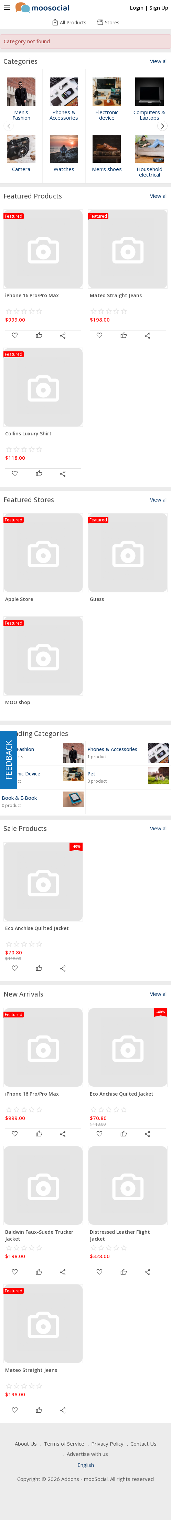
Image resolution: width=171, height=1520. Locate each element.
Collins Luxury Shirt (28, 433)
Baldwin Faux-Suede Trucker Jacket (39, 1235)
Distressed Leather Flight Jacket (120, 1235)
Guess (97, 599)
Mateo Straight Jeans (116, 295)
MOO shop (17, 702)
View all (159, 61)
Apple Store (19, 599)
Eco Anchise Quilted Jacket (37, 928)
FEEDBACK (8, 760)
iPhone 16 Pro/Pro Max (32, 295)
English (85, 1464)
